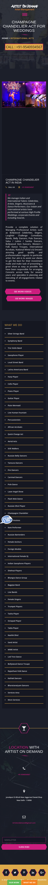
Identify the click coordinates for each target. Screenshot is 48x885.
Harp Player (13, 377)
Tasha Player (13, 613)
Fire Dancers (13, 470)
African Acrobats (15, 427)
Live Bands (12, 592)
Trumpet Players (15, 606)
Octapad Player (14, 621)
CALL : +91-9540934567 (24, 47)
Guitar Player (13, 398)
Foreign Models (14, 549)
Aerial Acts (12, 441)
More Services (14, 700)
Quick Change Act (15, 434)
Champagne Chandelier (18, 513)
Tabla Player (13, 628)
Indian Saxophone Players (19, 563)
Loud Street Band (15, 362)
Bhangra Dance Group (17, 578)
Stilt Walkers (13, 448)
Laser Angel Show (15, 491)
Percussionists (14, 420)
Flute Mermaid (14, 405)
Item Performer (14, 527)
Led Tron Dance (15, 657)
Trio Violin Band (15, 348)
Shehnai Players (15, 570)
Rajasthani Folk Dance (17, 671)
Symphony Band (15, 341)
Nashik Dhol (13, 635)
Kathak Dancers (15, 678)
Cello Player (13, 384)
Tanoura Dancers (15, 463)
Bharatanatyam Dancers (18, 685)
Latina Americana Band (18, 369)
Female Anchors (15, 542)
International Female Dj (18, 556)
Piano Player (13, 391)
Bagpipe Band (14, 585)
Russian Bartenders (16, 534)
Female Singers (14, 599)
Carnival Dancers (15, 477)
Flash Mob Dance (15, 499)
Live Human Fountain (17, 412)
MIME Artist (13, 649)
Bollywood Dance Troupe (19, 664)
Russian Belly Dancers (17, 455)
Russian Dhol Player (16, 506)
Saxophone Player (16, 355)
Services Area (13, 692)
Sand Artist (13, 642)
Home (5, 38)
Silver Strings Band (16, 333)
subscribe (24, 847)
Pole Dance (13, 484)
